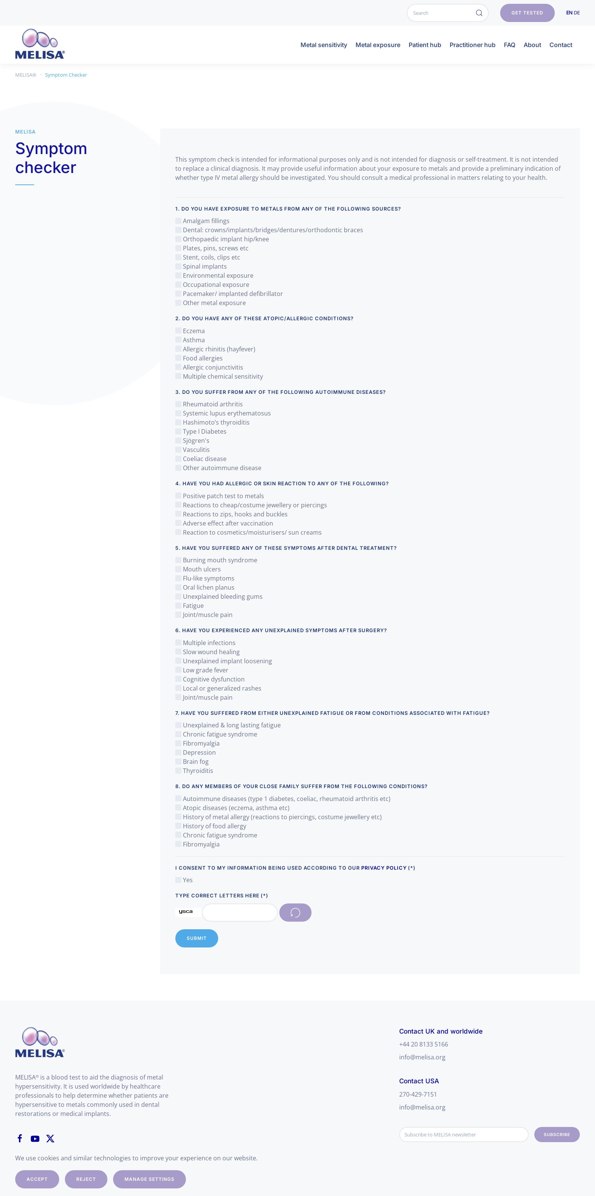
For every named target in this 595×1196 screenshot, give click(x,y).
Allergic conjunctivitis (209, 367)
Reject (86, 1179)
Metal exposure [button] (378, 45)
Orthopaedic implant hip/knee (222, 239)
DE (577, 12)
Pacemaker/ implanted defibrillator (229, 294)
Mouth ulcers (198, 569)
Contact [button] (560, 45)
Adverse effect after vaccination (224, 523)
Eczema (190, 331)
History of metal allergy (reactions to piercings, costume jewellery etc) (278, 817)
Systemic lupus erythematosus (223, 413)
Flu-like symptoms (205, 578)
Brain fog (192, 761)
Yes (184, 880)
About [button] (532, 45)
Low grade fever (201, 670)
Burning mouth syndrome (216, 560)
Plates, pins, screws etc (212, 248)
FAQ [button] (509, 45)
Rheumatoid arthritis (209, 404)
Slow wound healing (207, 652)
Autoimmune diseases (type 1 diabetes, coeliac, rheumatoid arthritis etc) (282, 799)
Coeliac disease (201, 459)
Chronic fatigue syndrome (216, 734)
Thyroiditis (194, 770)
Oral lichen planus (205, 587)
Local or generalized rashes (218, 688)
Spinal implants (201, 266)
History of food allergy (210, 826)
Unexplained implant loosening (223, 661)
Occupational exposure (212, 284)
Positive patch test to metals (219, 496)
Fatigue (189, 605)
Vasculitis (192, 449)
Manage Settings (149, 1179)
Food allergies (199, 358)
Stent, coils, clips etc (207, 257)
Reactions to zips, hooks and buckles (231, 514)
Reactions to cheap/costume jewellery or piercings (251, 505)
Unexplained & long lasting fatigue (228, 725)
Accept (37, 1179)
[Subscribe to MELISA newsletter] (464, 1134)
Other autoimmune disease (218, 468)
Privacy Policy (384, 868)
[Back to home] (47, 45)
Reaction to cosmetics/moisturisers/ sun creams (248, 532)
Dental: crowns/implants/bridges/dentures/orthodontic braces (269, 230)
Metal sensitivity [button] (324, 45)
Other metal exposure (210, 303)
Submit (197, 938)
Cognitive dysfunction (210, 679)
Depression (195, 752)
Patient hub (425, 45)
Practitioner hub (473, 45)
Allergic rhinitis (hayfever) (215, 349)
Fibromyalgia (197, 743)
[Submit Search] (479, 13)
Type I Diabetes (201, 431)
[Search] (448, 13)
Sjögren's (192, 440)
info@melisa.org (422, 1057)
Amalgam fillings (202, 221)
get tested (527, 13)
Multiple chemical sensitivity (219, 376)
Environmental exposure (214, 275)
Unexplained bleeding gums (219, 596)
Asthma (190, 340)
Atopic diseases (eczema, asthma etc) (232, 808)
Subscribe (557, 1134)
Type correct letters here (221, 895)
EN (569, 12)
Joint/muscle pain (204, 615)
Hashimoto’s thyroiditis (212, 422)
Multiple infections (205, 643)
